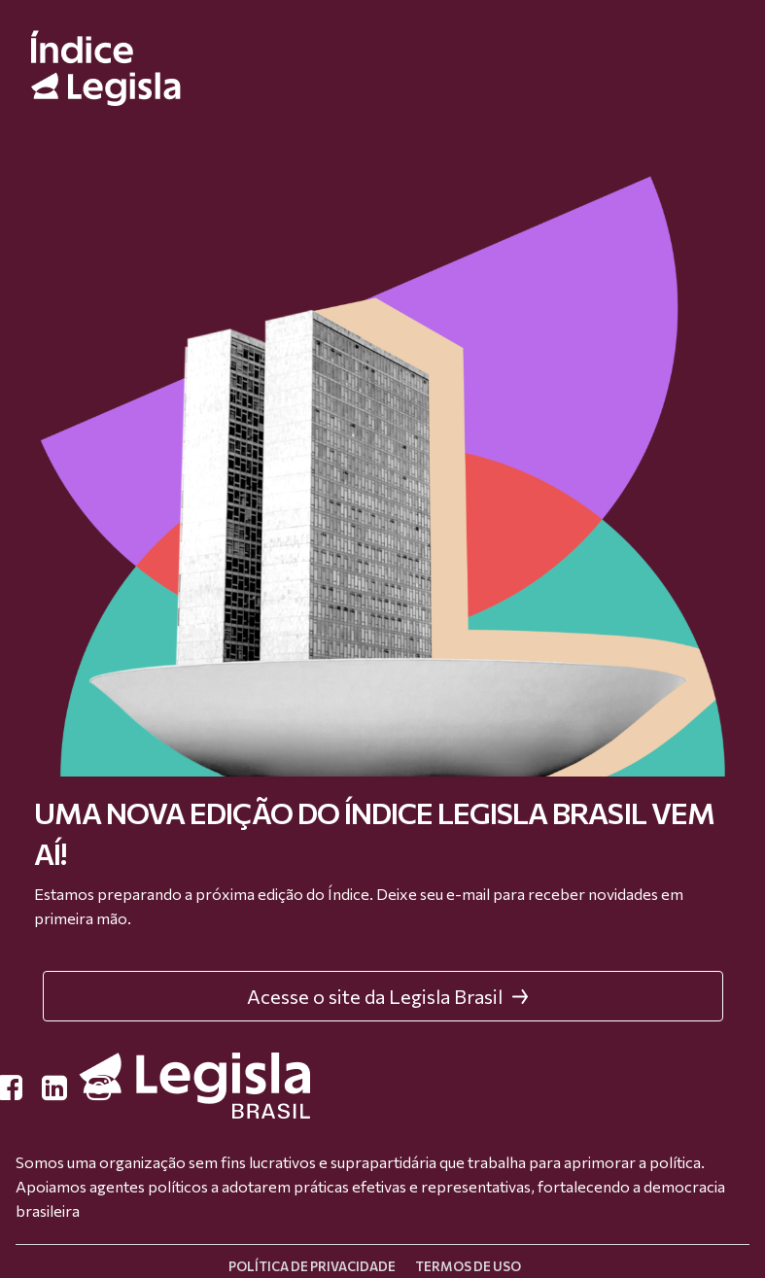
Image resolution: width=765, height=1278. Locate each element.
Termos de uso (468, 1266)
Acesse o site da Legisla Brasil (388, 996)
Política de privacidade (312, 1266)
